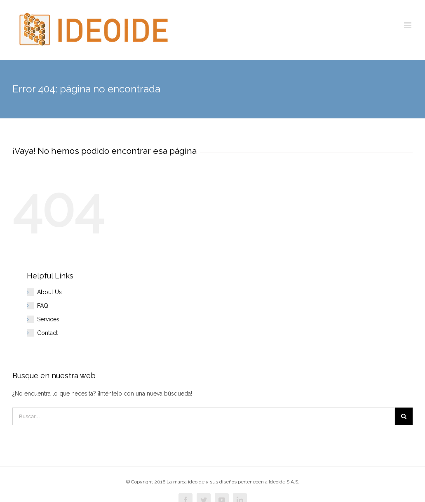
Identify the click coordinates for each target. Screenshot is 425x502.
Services (48, 319)
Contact (47, 333)
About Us (49, 292)
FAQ (42, 305)
